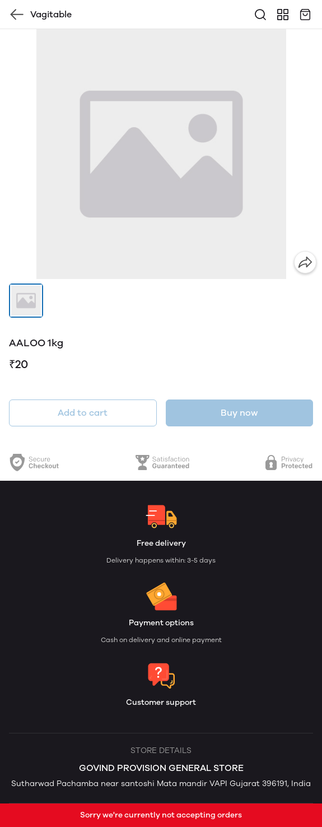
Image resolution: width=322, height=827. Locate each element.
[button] (26, 301)
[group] (161, 154)
